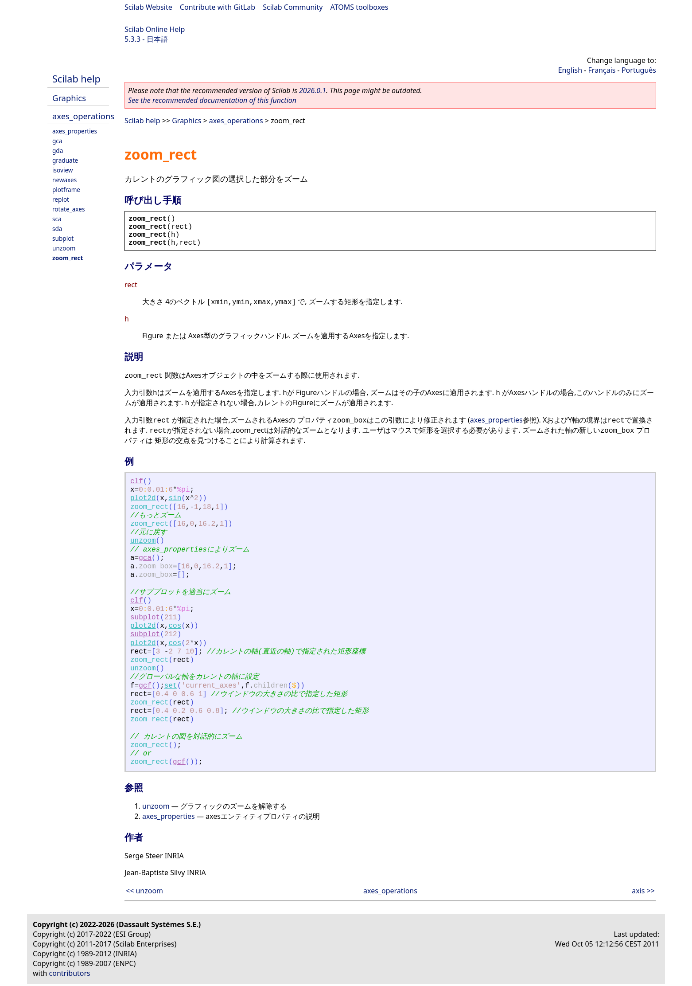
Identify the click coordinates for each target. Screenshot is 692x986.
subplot (63, 238)
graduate (65, 160)
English (570, 70)
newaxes (64, 180)
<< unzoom (144, 891)
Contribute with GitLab (217, 7)
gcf (145, 686)
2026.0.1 (312, 90)
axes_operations (83, 115)
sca (57, 219)
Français (602, 70)
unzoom (63, 248)
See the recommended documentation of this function (212, 100)
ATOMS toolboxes (359, 7)
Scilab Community (293, 7)
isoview (62, 170)
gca (57, 141)
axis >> (643, 891)
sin (174, 498)
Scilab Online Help (154, 29)
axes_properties (74, 131)
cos (174, 626)
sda (57, 228)
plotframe (66, 189)
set (170, 686)
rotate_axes (68, 209)
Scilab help (76, 78)
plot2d (143, 498)
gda (57, 150)
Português (639, 70)
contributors (69, 973)
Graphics (69, 97)
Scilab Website (148, 7)
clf (136, 481)
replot (60, 199)
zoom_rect (67, 258)
